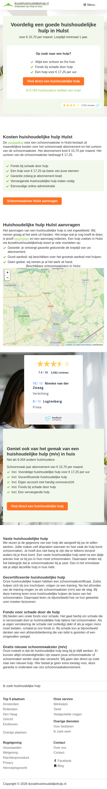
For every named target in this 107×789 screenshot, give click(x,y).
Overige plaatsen (15, 732)
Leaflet (69, 345)
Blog (60, 766)
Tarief (57, 709)
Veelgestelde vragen (68, 714)
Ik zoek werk (62, 731)
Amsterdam (11, 704)
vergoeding (15, 142)
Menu (89, 4)
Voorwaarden (12, 747)
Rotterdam (10, 709)
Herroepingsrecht (15, 767)
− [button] (7, 278)
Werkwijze (61, 704)
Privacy (8, 762)
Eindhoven (10, 724)
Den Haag (10, 714)
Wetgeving (10, 752)
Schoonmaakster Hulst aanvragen (32, 201)
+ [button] (7, 272)
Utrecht (8, 719)
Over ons (60, 747)
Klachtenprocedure (16, 757)
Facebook (64, 760)
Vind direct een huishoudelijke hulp (53, 81)
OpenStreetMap (83, 345)
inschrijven (21, 238)
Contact (59, 752)
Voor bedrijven (63, 726)
